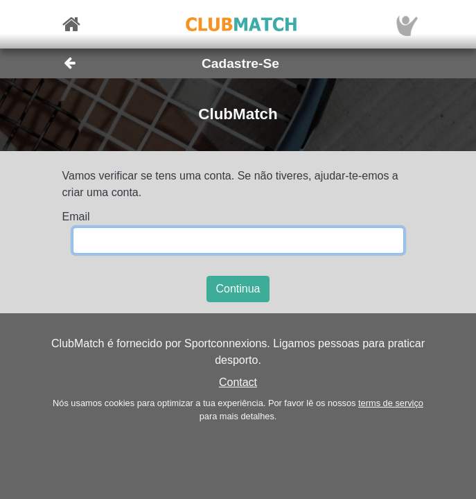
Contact (238, 382)
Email (76, 216)
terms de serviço (390, 403)
